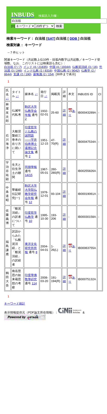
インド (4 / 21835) (35, 67)
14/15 (28, 175)
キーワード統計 (14, 303)
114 (34, 283)
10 (30, 221)
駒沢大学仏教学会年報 (31, 111)
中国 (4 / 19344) (60, 67)
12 (30, 202)
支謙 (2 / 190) (22, 74)
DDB (74, 38)
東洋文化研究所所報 (31, 248)
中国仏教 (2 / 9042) (67, 70)
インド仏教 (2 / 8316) (38, 70)
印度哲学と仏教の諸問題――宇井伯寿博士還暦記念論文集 (31, 140)
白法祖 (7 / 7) (13, 67)
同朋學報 (31, 167)
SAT (50, 38)
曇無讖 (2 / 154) (43, 74)
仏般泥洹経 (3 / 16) (85, 67)
